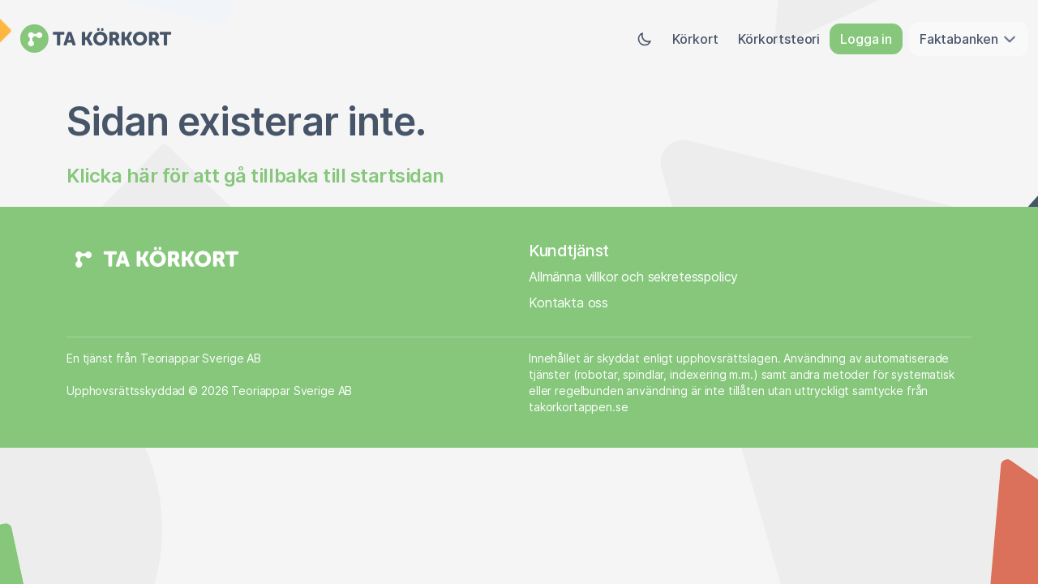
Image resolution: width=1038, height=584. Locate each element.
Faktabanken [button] (969, 39)
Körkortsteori (779, 39)
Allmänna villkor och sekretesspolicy (633, 276)
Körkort (695, 39)
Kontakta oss (568, 302)
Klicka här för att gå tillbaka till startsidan (255, 175)
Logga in (866, 39)
